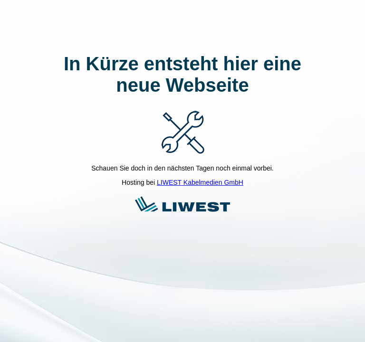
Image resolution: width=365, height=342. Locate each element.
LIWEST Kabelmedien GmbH (200, 182)
